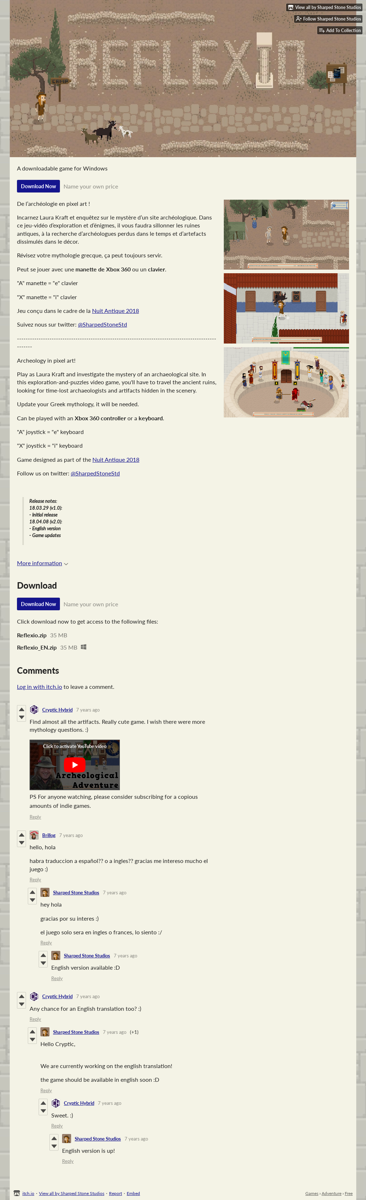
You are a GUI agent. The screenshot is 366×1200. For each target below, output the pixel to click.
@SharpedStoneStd (102, 324)
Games (311, 1193)
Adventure (331, 1193)
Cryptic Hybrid (57, 710)
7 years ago (88, 710)
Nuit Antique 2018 (115, 310)
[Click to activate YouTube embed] (75, 765)
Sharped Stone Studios (76, 892)
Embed (133, 1193)
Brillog (49, 835)
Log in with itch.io (39, 686)
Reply (35, 817)
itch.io (28, 1193)
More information (42, 562)
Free (349, 1193)
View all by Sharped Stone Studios (71, 1193)
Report (115, 1193)
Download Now (38, 186)
